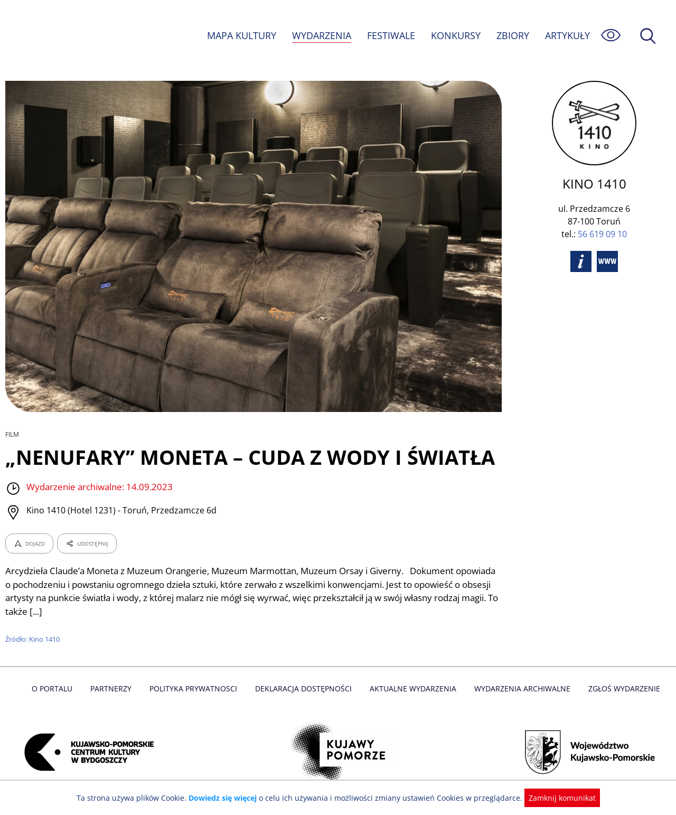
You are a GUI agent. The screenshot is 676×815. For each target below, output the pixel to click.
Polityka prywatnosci (196, 688)
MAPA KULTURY (240, 35)
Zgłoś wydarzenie (620, 688)
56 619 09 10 (602, 234)
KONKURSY (455, 35)
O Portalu (56, 688)
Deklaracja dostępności (304, 688)
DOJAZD (29, 543)
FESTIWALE (391, 35)
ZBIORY (512, 35)
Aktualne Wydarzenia (412, 688)
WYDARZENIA (321, 35)
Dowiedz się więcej (226, 798)
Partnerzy (115, 688)
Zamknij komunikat (556, 798)
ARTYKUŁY (567, 35)
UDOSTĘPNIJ (86, 543)
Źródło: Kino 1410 (33, 639)
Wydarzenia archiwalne (519, 688)
